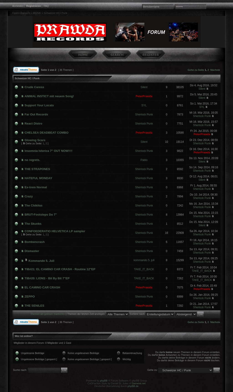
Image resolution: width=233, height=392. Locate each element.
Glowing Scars (35, 140)
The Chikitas (33, 205)
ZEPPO (30, 296)
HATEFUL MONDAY (38, 178)
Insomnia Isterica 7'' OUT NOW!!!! (48, 151)
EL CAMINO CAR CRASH (42, 287)
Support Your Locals (39, 105)
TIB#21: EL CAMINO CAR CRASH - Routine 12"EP (60, 269)
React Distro (33, 123)
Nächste (215, 70)
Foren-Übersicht (21, 13)
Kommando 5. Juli (41, 260)
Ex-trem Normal (36, 187)
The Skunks (33, 223)
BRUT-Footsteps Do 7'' (41, 214)
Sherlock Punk (144, 114)
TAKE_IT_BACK (144, 269)
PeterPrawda (144, 96)
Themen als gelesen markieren (47, 314)
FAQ (46, 6)
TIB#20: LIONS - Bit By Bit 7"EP (47, 278)
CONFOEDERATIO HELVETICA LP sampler (55, 231)
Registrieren (33, 6)
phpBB (103, 380)
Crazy (29, 196)
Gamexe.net (139, 383)
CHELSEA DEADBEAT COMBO (46, 132)
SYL (144, 105)
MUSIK (37, 13)
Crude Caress (34, 87)
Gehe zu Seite (196, 70)
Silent (144, 87)
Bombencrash (35, 242)
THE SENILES (34, 305)
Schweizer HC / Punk (55, 13)
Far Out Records (36, 114)
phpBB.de (133, 386)
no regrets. (32, 160)
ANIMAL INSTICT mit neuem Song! (49, 96)
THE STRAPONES (37, 169)
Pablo (144, 160)
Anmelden (18, 6)
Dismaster (32, 251)
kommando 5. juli (144, 260)
